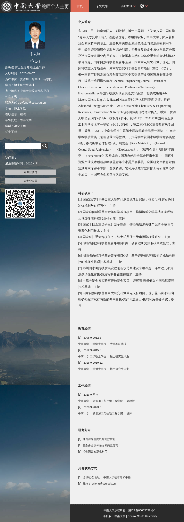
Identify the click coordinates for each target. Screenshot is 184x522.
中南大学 (119, 516)
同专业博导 (30, 172)
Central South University (142, 516)
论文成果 (102, 6)
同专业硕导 (30, 180)
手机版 (107, 516)
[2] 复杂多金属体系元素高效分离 (98, 445)
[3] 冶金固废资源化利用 (92, 451)
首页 (80, 6)
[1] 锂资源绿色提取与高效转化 (96, 439)
